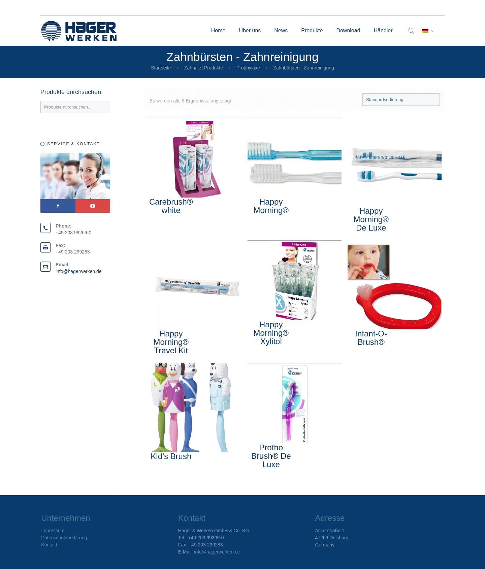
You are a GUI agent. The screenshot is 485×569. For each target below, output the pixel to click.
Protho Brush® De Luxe (271, 456)
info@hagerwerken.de (79, 271)
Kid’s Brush (171, 456)
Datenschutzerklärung (64, 537)
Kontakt (49, 544)
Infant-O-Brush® (371, 338)
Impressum (52, 530)
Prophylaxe (248, 67)
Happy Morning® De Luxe (370, 219)
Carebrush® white (171, 206)
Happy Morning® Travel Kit (171, 342)
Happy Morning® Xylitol (271, 333)
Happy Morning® (271, 206)
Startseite (161, 67)
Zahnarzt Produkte (203, 67)
